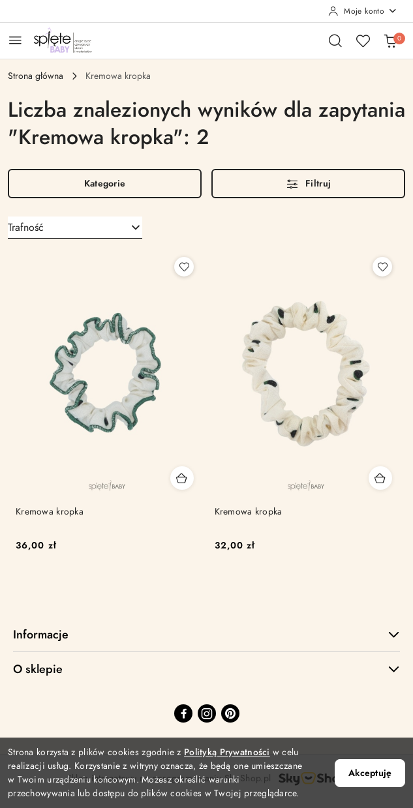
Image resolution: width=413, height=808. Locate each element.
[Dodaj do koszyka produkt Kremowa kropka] (182, 478)
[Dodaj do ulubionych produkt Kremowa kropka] (184, 267)
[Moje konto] (362, 11)
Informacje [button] (206, 634)
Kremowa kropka (50, 511)
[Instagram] (207, 713)
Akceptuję (369, 773)
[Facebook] (183, 713)
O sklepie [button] (206, 669)
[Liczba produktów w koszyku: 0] (390, 40)
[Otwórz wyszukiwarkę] (335, 40)
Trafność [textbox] (26, 227)
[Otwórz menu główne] (15, 40)
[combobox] (75, 228)
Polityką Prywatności (227, 752)
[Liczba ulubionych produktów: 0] (363, 40)
